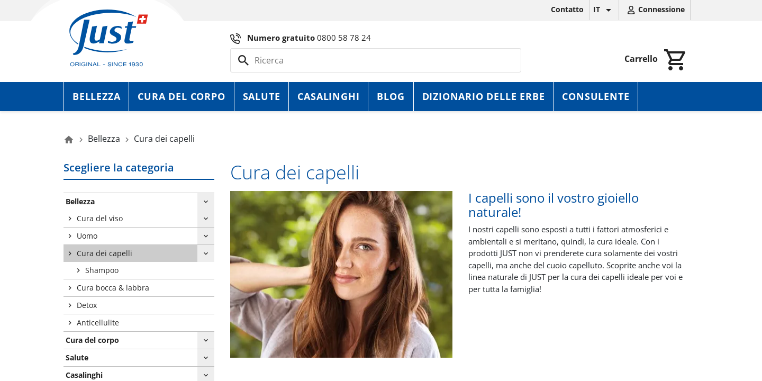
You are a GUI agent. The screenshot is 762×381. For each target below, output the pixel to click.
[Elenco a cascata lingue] (604, 10)
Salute (261, 96)
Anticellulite (98, 323)
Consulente (595, 96)
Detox (87, 305)
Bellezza (96, 96)
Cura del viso (100, 218)
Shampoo (102, 270)
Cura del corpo (181, 96)
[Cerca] (375, 60)
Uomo (87, 236)
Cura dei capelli (104, 253)
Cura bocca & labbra (113, 288)
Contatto (567, 9)
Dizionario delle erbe (483, 96)
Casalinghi (328, 96)
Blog (390, 96)
